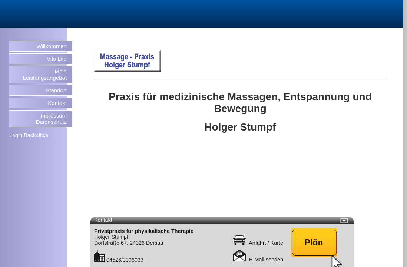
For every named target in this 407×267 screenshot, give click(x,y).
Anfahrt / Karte (266, 243)
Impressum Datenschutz (51, 118)
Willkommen (51, 46)
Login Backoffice (28, 135)
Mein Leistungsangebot (45, 74)
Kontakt (57, 103)
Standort (56, 90)
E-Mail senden (266, 260)
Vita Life (57, 59)
